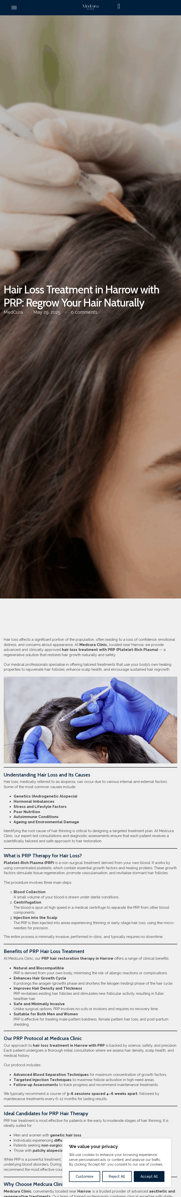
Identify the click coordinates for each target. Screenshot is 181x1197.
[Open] (14, 7)
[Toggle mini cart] (145, 6)
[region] (116, 1162)
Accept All (149, 1176)
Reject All (117, 1176)
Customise (84, 1176)
